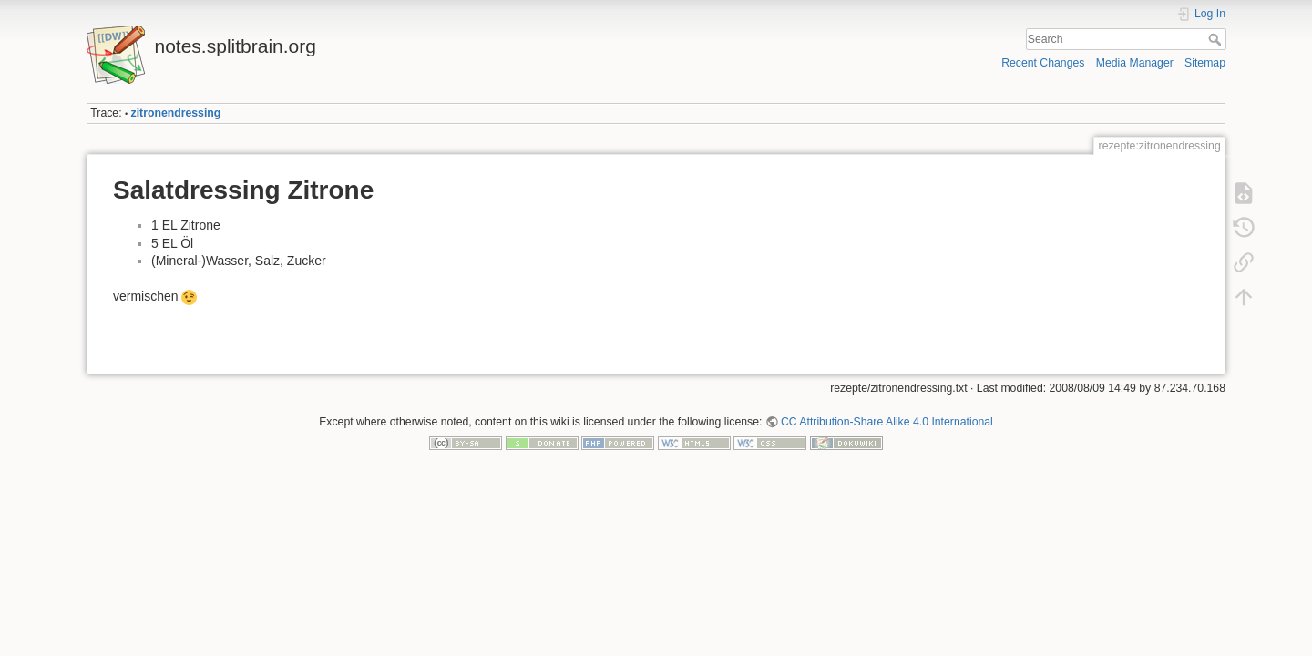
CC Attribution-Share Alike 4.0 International (887, 421)
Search (1216, 39)
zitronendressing (176, 113)
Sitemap (1204, 62)
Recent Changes (1042, 62)
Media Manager (1135, 62)
